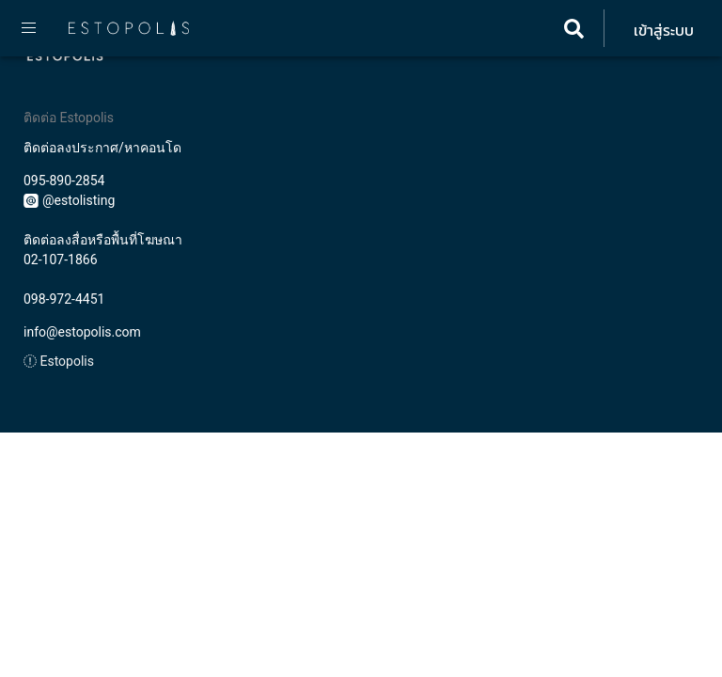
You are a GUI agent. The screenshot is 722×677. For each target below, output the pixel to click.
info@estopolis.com (82, 331)
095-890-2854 (64, 180)
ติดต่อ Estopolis (69, 117)
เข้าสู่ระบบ (664, 30)
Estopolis (59, 361)
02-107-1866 (61, 259)
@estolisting (69, 200)
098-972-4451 (64, 299)
